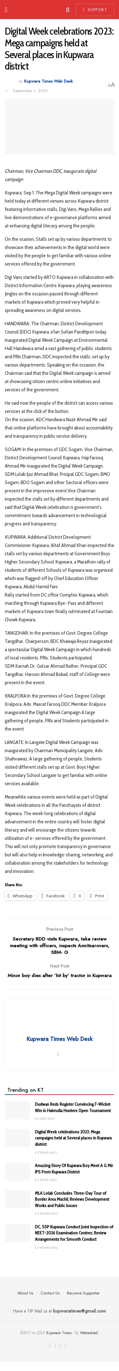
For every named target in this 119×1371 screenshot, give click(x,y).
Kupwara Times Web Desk (48, 81)
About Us (25, 1302)
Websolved (89, 1342)
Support (95, 10)
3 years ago (45, 1161)
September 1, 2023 (30, 91)
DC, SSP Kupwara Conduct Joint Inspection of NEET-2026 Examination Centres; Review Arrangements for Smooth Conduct (74, 1242)
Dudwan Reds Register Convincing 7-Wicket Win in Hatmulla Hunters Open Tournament (73, 1117)
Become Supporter (83, 1302)
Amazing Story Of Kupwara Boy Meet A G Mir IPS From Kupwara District (74, 1178)
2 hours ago (46, 1222)
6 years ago (45, 1189)
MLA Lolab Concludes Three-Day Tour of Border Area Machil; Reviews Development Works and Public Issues (72, 1208)
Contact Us (50, 1302)
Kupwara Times (58, 1342)
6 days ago (45, 1127)
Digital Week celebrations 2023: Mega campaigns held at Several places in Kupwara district (73, 1147)
